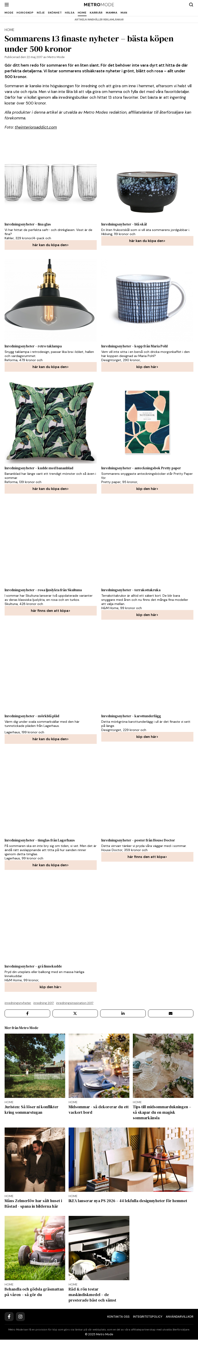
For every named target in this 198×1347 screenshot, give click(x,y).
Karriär (96, 12)
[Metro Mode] (99, 4)
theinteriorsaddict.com (36, 127)
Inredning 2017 (43, 1003)
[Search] (191, 4)
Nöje (41, 12)
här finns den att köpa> (50, 610)
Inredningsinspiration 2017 (74, 1003)
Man (124, 12)
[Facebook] (9, 1323)
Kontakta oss (118, 1324)
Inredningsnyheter (18, 1003)
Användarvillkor (179, 1324)
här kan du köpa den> (50, 245)
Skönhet (55, 12)
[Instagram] (20, 1323)
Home (82, 12)
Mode (9, 12)
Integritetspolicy (147, 1324)
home (9, 30)
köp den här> (147, 367)
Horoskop (25, 12)
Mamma (111, 12)
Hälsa (69, 12)
